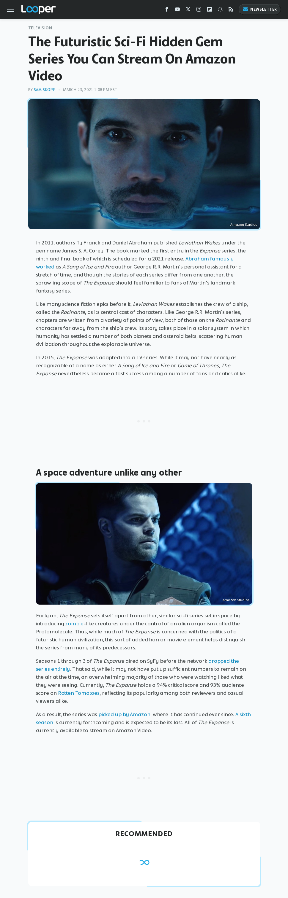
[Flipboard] (210, 10)
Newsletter (260, 9)
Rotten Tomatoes (79, 693)
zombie (74, 623)
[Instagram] (199, 10)
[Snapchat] (220, 10)
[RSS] (231, 10)
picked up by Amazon (124, 714)
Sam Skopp (45, 89)
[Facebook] (167, 10)
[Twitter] (188, 10)
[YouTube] (177, 10)
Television (40, 28)
